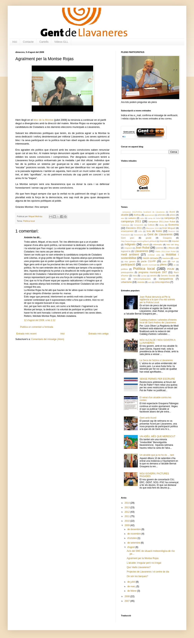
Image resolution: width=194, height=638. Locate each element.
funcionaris (138, 235)
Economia (173, 224)
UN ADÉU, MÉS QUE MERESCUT (157, 436)
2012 (127, 512)
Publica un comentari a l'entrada (36, 327)
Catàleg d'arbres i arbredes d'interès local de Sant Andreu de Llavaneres (158, 321)
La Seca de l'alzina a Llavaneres (156, 360)
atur (122, 218)
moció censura (150, 258)
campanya (169, 218)
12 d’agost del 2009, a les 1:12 (39, 320)
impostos (164, 241)
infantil (146, 244)
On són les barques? (137, 576)
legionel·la (125, 251)
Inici (14, 41)
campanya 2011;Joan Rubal (161, 221)
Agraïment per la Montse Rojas (142, 558)
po (175, 265)
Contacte (28, 41)
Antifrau (137, 215)
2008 (127, 596)
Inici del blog (173, 244)
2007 (127, 601)
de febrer (132, 591)
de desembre (134, 529)
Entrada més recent (26, 333)
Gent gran (127, 238)
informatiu (157, 244)
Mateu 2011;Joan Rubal (165, 251)
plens (163, 264)
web (149, 282)
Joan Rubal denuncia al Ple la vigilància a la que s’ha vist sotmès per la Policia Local (157, 300)
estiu (140, 231)
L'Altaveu (171, 248)
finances (171, 231)
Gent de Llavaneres (159, 234)
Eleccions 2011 (134, 228)
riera (135, 275)
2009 (127, 525)
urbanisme (126, 282)
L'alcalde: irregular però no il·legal (144, 563)
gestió (148, 238)
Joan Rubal (142, 247)
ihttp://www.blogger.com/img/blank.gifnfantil (138, 241)
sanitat (143, 276)
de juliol (131, 582)
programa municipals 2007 (152, 272)
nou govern (130, 261)
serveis (153, 275)
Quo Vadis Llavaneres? (139, 567)
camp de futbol (154, 218)
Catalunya (125, 225)
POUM (170, 269)
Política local (29, 221)
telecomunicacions (142, 279)
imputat (175, 241)
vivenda (140, 282)
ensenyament (127, 231)
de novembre (134, 533)
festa (149, 231)
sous (123, 279)
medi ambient (130, 254)
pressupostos (127, 272)
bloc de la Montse (43, 119)
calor (142, 218)
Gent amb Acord (148, 417)
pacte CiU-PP (148, 261)
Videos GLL (61, 41)
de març (131, 586)
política (124, 269)
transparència (166, 279)
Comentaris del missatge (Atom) (47, 339)
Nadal (176, 258)
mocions (166, 258)
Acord (172, 212)
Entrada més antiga (99, 333)
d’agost (131, 547)
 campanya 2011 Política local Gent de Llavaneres (143, 212)
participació (128, 264)
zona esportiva (162, 282)
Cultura (151, 225)
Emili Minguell (168, 228)
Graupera (167, 238)
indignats (130, 244)
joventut (159, 248)
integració (128, 248)
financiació (125, 235)
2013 (127, 507)
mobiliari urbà (154, 255)
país (164, 261)
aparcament (149, 215)
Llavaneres (141, 251)
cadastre (132, 218)
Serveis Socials (168, 275)
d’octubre (132, 538)
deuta (161, 225)
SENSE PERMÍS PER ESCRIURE (157, 379)
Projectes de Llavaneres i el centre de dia (148, 571)
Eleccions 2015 (152, 228)
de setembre (134, 542)
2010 (127, 521)
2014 (127, 503)
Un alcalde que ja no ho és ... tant (157, 455)
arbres (173, 215)
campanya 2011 (131, 221)
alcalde (124, 214)
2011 (127, 516)
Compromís (138, 225)
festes (159, 231)
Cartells (43, 41)
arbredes (162, 215)
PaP (173, 261)
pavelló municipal (149, 265)
